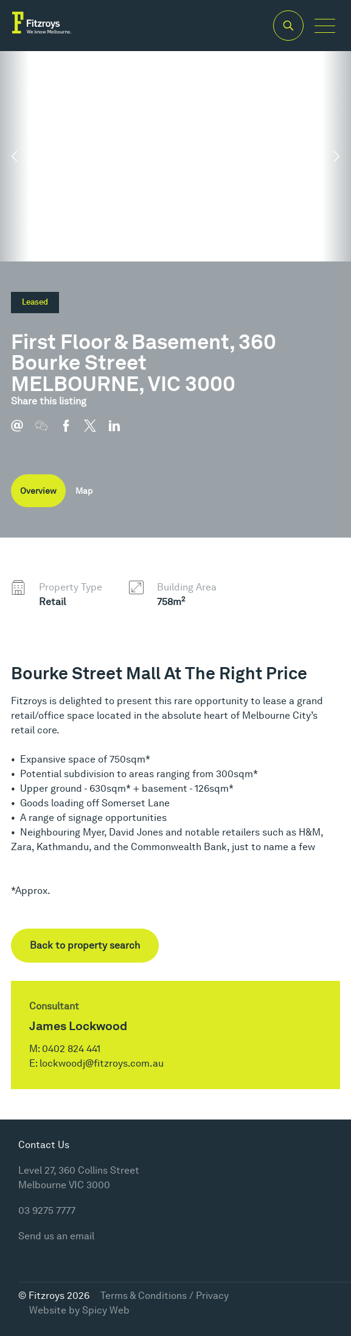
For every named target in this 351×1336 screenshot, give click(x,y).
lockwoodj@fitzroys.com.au (102, 1063)
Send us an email (56, 1236)
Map (83, 491)
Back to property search (85, 945)
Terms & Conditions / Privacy (164, 1295)
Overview (38, 491)
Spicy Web (106, 1310)
